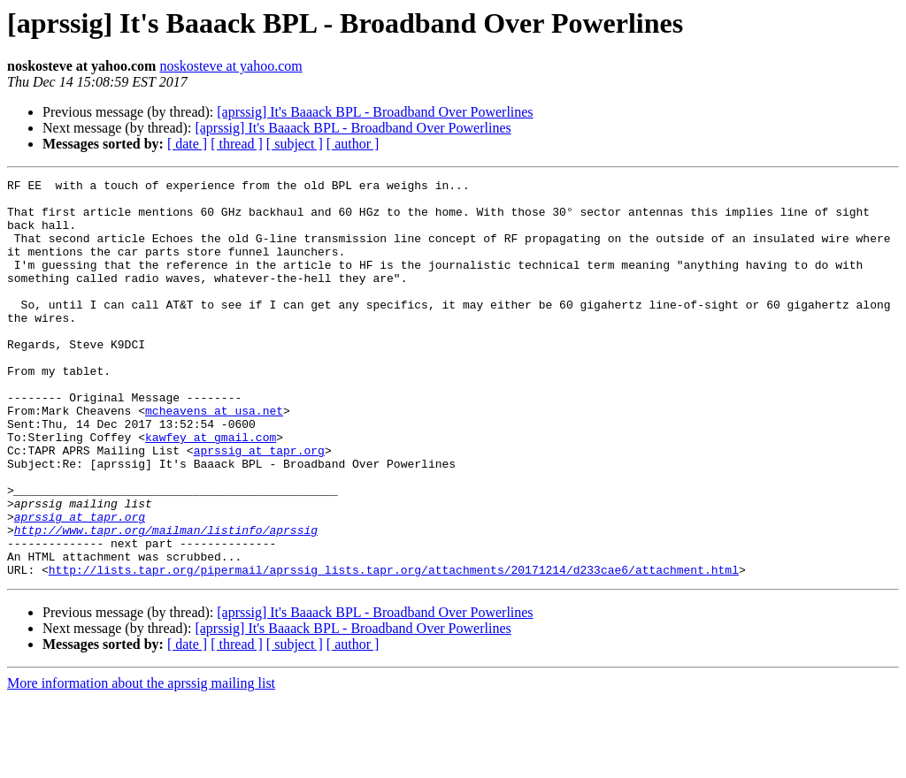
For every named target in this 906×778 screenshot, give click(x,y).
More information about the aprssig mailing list (141, 762)
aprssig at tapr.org (259, 506)
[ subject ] (294, 143)
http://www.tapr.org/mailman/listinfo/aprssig (166, 601)
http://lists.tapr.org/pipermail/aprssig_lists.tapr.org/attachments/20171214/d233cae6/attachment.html (394, 649)
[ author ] (353, 143)
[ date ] (187, 143)
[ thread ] (237, 143)
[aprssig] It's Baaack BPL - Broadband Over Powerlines (375, 111)
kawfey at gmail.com (210, 490)
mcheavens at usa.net (214, 458)
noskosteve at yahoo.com (230, 65)
